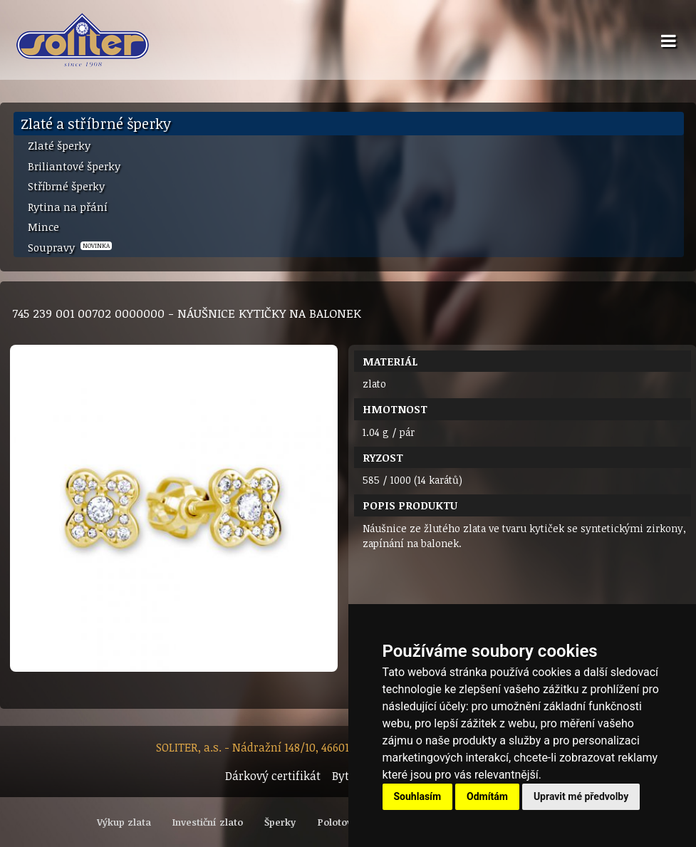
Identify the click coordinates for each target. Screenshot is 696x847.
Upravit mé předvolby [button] (581, 796)
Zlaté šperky (59, 145)
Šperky (280, 822)
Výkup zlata (124, 822)
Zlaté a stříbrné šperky (96, 123)
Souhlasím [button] (418, 796)
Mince (43, 226)
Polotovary (342, 822)
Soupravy (70, 247)
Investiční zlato (207, 822)
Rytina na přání (68, 206)
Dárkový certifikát (273, 776)
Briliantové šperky (74, 166)
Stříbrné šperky (66, 186)
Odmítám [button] (487, 796)
